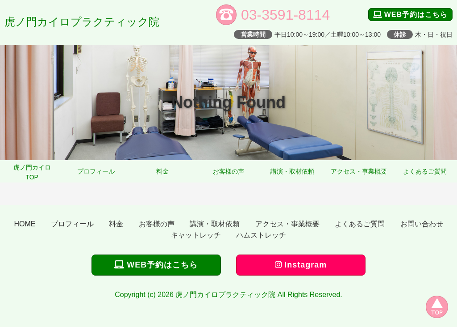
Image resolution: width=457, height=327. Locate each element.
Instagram (301, 264)
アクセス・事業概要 (359, 171)
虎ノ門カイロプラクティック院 (81, 22)
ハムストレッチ (261, 235)
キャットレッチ (196, 235)
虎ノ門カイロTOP (32, 172)
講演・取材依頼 (292, 171)
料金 (162, 171)
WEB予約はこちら (410, 14)
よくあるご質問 (425, 171)
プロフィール (96, 171)
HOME (24, 224)
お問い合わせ (421, 224)
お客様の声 (228, 171)
